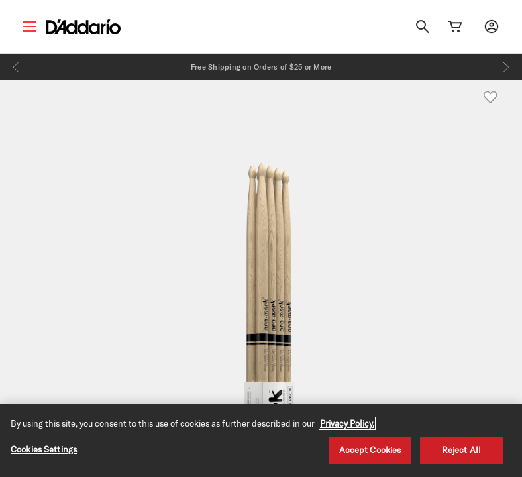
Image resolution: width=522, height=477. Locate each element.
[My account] (491, 26)
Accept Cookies (370, 450)
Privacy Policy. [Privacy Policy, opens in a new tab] (347, 423)
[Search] (423, 26)
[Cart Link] (455, 26)
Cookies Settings (44, 449)
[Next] (506, 67)
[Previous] (16, 67)
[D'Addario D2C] (83, 26)
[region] (261, 440)
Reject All (461, 450)
